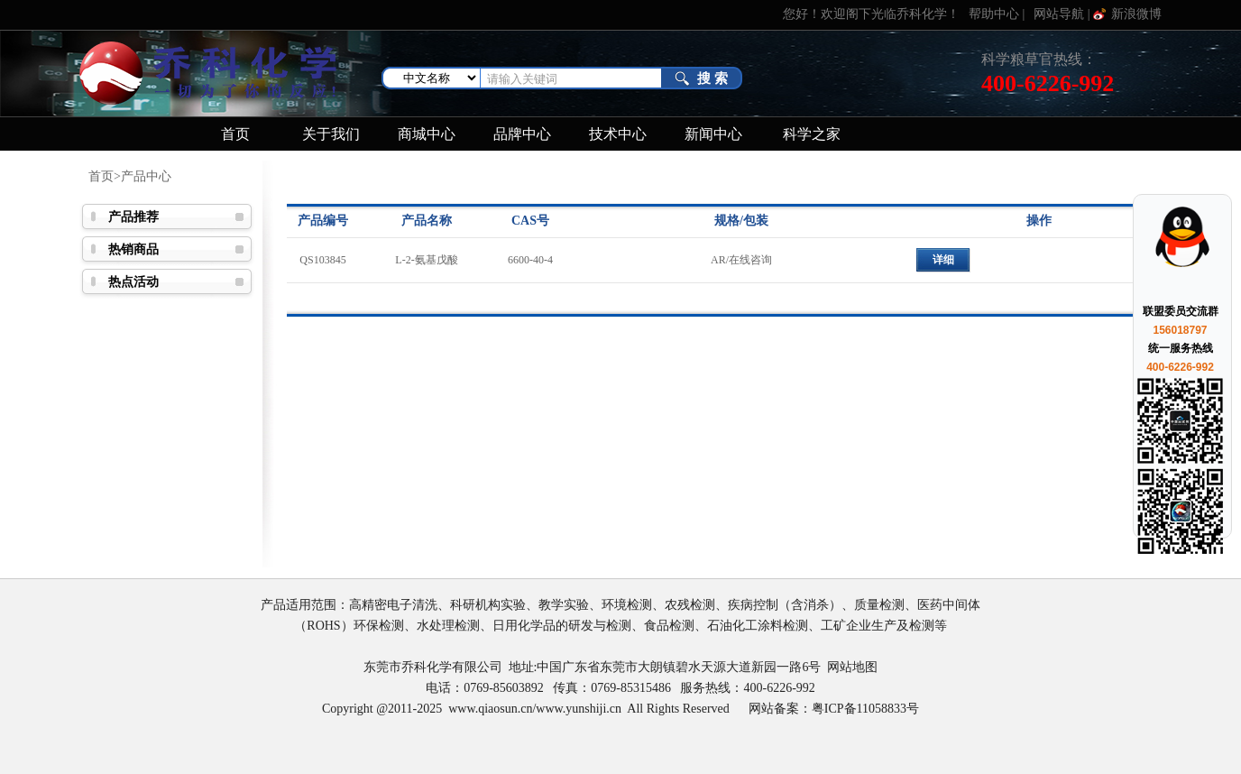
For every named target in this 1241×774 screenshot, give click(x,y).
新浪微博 (1136, 14)
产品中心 (146, 176)
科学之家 (812, 134)
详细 (943, 259)
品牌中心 (522, 134)
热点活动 (133, 282)
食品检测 (669, 625)
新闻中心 (713, 134)
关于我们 (331, 134)
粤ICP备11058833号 (865, 708)
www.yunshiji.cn (578, 708)
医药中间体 (948, 605)
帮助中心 (994, 14)
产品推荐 (133, 217)
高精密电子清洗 (393, 605)
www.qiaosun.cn (490, 708)
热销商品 (133, 249)
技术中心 (618, 134)
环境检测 (627, 605)
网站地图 (852, 667)
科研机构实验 (488, 605)
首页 (235, 134)
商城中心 (426, 134)
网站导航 (1059, 14)
